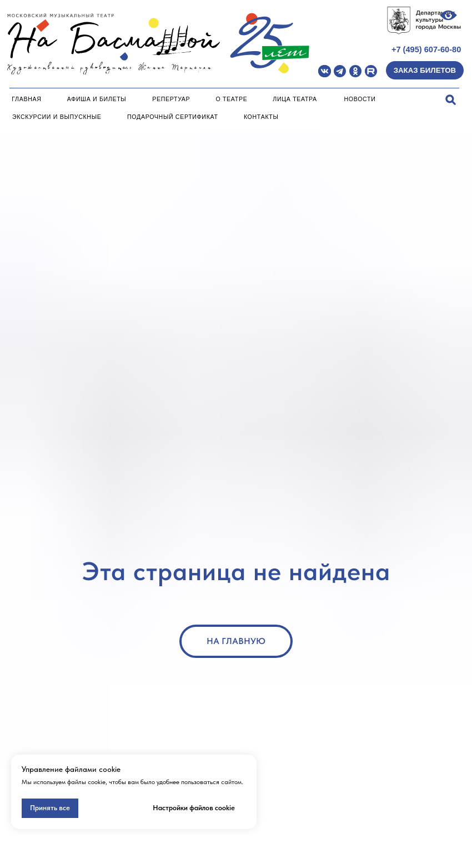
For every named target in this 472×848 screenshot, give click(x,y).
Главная (26, 99)
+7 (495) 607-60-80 (426, 49)
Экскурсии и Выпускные (57, 116)
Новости (360, 99)
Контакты (261, 116)
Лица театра (295, 99)
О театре (231, 99)
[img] (324, 71)
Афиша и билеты (97, 99)
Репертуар (171, 99)
